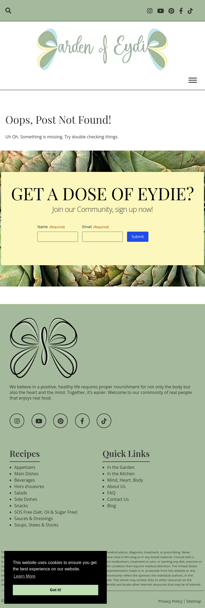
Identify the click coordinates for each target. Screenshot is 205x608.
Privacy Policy (170, 601)
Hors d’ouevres (29, 486)
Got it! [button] (55, 590)
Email (95, 226)
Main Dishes (26, 474)
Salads (20, 493)
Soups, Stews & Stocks (36, 525)
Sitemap (193, 601)
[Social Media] (151, 11)
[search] (10, 11)
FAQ (111, 493)
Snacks (21, 506)
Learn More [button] (25, 576)
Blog (111, 506)
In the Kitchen (121, 474)
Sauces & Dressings (33, 518)
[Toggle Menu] (192, 80)
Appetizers (25, 467)
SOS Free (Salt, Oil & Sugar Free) (45, 512)
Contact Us (118, 499)
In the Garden (121, 467)
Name (51, 226)
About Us (116, 486)
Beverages (24, 480)
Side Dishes (25, 499)
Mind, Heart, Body (125, 480)
